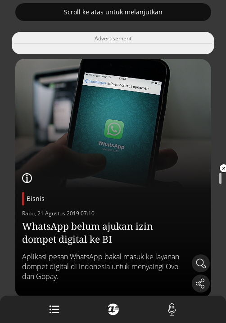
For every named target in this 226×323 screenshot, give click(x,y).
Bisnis (36, 198)
